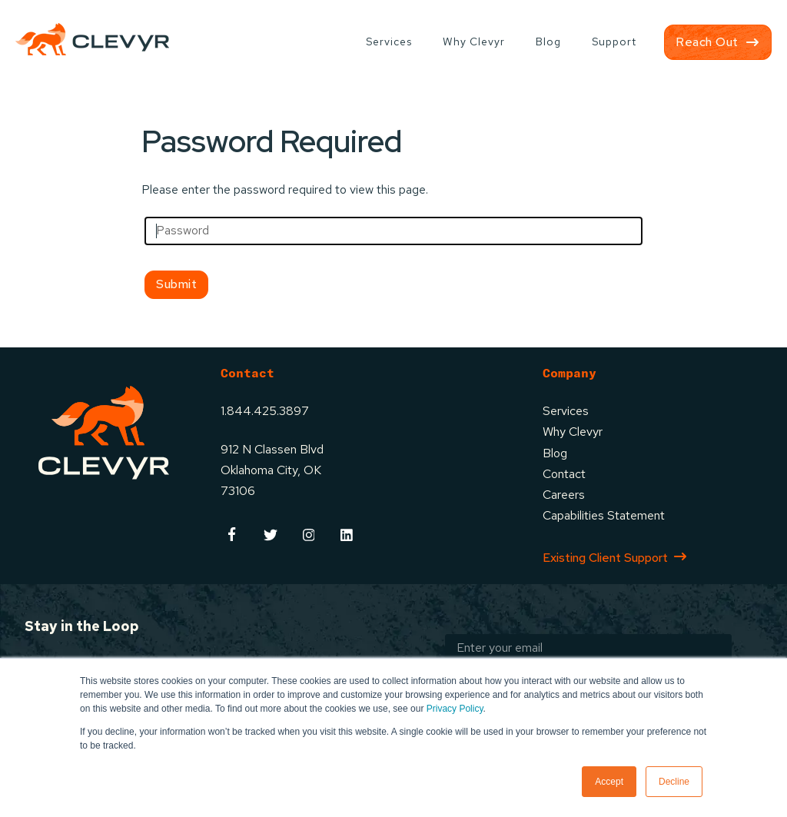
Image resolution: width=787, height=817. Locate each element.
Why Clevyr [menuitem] (474, 41)
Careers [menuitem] (564, 495)
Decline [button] (674, 781)
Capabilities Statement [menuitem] (604, 515)
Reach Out (707, 42)
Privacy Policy (455, 708)
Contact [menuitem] (564, 474)
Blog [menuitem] (548, 41)
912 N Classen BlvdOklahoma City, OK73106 (272, 470)
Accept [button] (609, 781)
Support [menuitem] (614, 41)
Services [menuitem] (389, 41)
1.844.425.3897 (265, 411)
